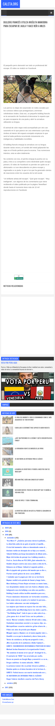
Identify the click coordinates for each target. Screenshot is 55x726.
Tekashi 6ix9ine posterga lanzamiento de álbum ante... (27, 554)
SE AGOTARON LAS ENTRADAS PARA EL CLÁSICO (29, 459)
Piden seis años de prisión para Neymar (21, 630)
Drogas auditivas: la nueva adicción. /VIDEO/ (23, 663)
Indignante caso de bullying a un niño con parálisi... (26, 590)
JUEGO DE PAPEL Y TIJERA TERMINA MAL (26, 501)
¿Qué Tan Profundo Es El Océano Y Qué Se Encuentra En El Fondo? (33, 439)
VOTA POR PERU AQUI (9, 363)
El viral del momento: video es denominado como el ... (26, 547)
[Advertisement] (27, 45)
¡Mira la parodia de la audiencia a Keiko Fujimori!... (25, 643)
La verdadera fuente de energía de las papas (29, 449)
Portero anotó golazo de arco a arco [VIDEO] (23, 574)
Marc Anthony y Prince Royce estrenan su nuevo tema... (27, 584)
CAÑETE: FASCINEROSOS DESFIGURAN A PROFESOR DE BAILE (28, 646)
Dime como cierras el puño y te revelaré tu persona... (26, 600)
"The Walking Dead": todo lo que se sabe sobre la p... (26, 613)
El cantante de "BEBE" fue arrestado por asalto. (24, 656)
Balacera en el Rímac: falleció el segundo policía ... (25, 567)
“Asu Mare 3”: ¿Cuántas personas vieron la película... (26, 541)
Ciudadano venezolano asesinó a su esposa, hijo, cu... (26, 623)
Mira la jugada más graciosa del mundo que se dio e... (26, 570)
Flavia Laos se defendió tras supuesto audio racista (32, 428)
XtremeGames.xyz (8, 702)
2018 (7, 535)
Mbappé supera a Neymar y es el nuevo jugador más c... (27, 633)
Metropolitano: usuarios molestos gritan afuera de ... (26, 626)
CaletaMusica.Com (8, 699)
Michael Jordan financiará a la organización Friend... (26, 649)
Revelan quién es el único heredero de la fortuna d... (26, 669)
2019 (7, 531)
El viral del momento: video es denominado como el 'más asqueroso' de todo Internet (33, 419)
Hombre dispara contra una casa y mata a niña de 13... (26, 564)
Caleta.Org (10, 3)
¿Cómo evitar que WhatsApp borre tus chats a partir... (27, 610)
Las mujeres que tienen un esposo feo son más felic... (26, 607)
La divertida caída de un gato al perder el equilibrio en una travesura (33, 512)
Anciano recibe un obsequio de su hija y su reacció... (26, 551)
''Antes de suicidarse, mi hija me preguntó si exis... (25, 640)
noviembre (11, 538)
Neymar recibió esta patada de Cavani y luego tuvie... (26, 580)
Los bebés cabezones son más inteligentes (22, 603)
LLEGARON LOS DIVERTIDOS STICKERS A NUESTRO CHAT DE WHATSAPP (32, 470)
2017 (7, 688)
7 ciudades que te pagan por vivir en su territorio (25, 577)
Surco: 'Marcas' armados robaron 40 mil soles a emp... (26, 620)
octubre (10, 683)
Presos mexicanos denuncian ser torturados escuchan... (27, 597)
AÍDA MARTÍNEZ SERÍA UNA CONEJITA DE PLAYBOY (29, 480)
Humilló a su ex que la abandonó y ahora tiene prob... (26, 636)
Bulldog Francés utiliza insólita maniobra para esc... (26, 593)
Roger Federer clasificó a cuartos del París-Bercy (25, 679)
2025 (7, 528)
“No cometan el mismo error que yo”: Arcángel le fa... (26, 653)
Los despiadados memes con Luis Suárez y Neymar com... (27, 587)
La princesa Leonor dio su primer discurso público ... (26, 666)
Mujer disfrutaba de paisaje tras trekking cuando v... (26, 557)
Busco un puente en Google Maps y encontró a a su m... (27, 659)
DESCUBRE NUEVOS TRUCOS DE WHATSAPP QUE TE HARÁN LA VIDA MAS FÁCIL (33, 491)
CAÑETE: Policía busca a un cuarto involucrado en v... (26, 673)
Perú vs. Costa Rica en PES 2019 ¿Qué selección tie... (26, 560)
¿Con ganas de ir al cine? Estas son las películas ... (25, 616)
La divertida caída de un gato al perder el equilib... (25, 544)
